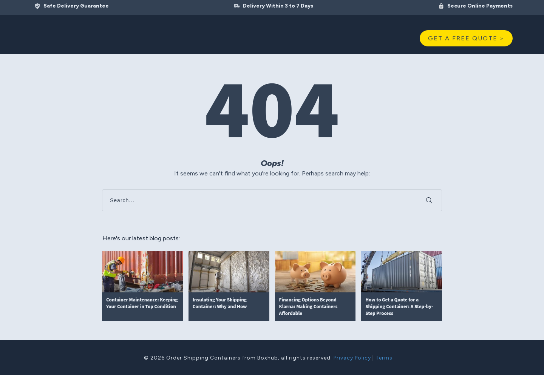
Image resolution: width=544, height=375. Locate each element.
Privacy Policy (352, 358)
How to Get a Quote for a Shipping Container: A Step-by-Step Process (401, 286)
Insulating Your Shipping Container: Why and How (229, 286)
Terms (384, 358)
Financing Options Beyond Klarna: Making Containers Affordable (315, 286)
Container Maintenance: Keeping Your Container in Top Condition (142, 286)
